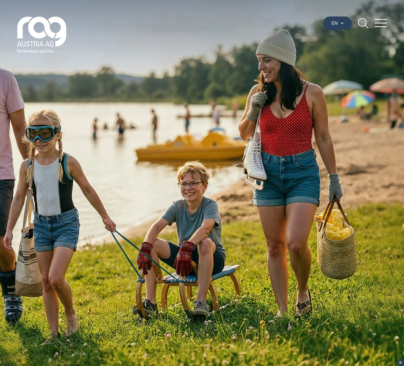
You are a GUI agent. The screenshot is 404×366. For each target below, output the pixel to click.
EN (337, 23)
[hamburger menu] (381, 23)
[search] (363, 23)
